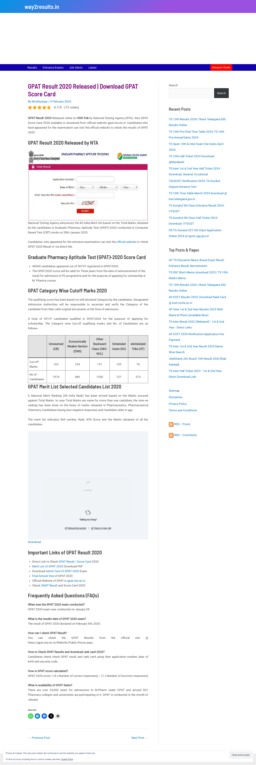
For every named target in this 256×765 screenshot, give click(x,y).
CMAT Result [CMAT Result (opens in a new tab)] (49, 585)
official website (126, 242)
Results (32, 67)
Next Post (139, 737)
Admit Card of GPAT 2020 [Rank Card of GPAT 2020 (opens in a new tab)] (62, 571)
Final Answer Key (43, 576)
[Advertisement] (128, 38)
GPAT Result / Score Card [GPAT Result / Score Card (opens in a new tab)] (75, 561)
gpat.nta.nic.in (76, 580)
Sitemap (174, 390)
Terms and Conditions (183, 410)
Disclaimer (175, 397)
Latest (92, 67)
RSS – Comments (183, 435)
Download (34, 542)
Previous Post (39, 737)
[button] (221, 67)
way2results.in (42, 6)
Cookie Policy (67, 759)
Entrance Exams (53, 67)
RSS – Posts (179, 424)
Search (173, 85)
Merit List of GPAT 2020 (47, 566)
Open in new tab (101, 528)
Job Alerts (76, 67)
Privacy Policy (178, 404)
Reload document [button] (75, 528)
